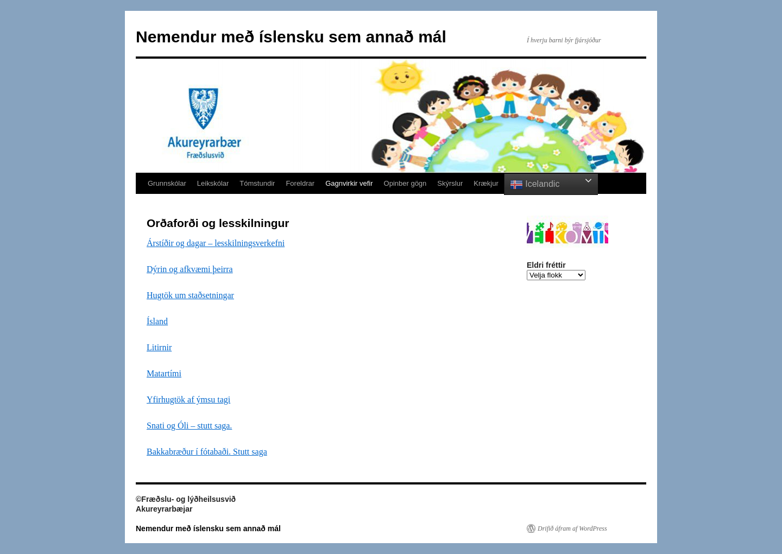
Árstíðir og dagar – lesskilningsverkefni (216, 243)
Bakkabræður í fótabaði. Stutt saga (207, 451)
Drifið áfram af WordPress (572, 528)
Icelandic (535, 184)
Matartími (164, 373)
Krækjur (486, 183)
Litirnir (159, 347)
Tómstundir (257, 183)
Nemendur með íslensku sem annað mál (291, 37)
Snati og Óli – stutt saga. (189, 425)
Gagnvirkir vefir (349, 183)
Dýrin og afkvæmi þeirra (190, 269)
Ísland (157, 321)
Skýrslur (450, 183)
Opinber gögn (405, 183)
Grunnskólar (167, 183)
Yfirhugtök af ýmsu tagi (188, 399)
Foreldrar (300, 183)
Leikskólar (213, 183)
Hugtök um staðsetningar (190, 295)
